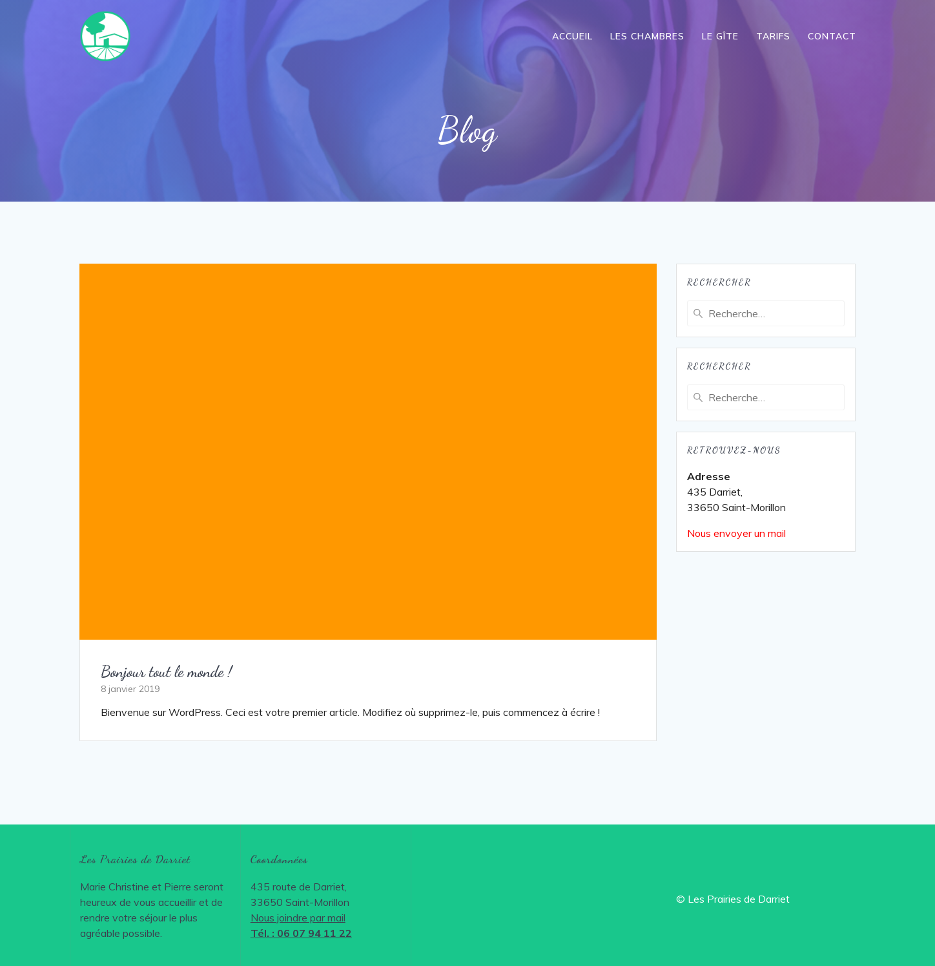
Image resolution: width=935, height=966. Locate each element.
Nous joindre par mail (298, 917)
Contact (832, 36)
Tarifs (773, 36)
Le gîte (720, 36)
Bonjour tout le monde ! (166, 671)
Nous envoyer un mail (736, 533)
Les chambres (647, 36)
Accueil (572, 36)
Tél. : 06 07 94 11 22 (301, 933)
